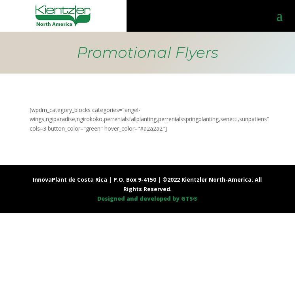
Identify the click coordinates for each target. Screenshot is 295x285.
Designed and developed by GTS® (147, 198)
